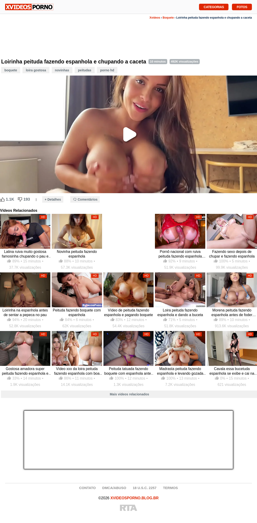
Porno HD (107, 70)
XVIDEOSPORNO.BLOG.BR (134, 498)
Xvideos (154, 17)
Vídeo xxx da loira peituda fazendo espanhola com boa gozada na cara (77, 371)
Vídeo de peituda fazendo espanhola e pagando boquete (128, 312)
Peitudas (84, 70)
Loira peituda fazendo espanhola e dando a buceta (180, 312)
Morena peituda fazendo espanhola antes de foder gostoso (232, 312)
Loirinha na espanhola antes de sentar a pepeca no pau (25, 312)
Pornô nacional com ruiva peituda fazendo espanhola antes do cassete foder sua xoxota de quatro (180, 254)
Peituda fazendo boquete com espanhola (77, 312)
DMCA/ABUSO (114, 488)
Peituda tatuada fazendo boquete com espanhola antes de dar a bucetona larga (128, 371)
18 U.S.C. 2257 (145, 488)
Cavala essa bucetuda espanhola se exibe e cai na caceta (231, 371)
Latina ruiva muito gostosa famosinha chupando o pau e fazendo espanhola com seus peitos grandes (25, 254)
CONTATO (87, 488)
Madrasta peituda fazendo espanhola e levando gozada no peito (180, 371)
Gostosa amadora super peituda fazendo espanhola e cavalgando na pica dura (25, 371)
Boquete (168, 17)
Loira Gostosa (36, 70)
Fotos (242, 6)
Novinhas (62, 70)
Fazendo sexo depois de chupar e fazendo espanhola (232, 254)
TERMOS (170, 488)
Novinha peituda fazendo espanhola (77, 254)
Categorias (214, 6)
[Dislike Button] (20, 199)
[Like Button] (2, 199)
